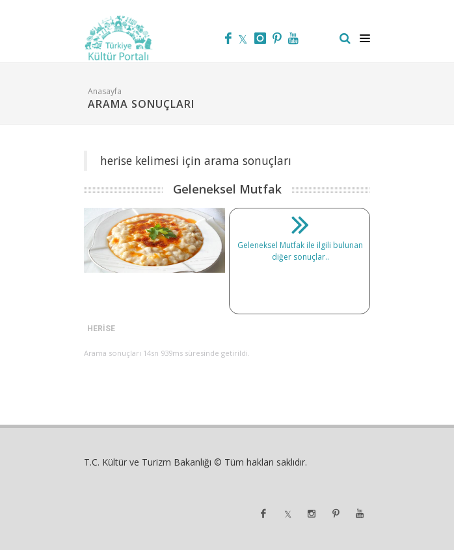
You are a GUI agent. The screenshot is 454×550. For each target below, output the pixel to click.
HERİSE (101, 328)
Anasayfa (105, 91)
